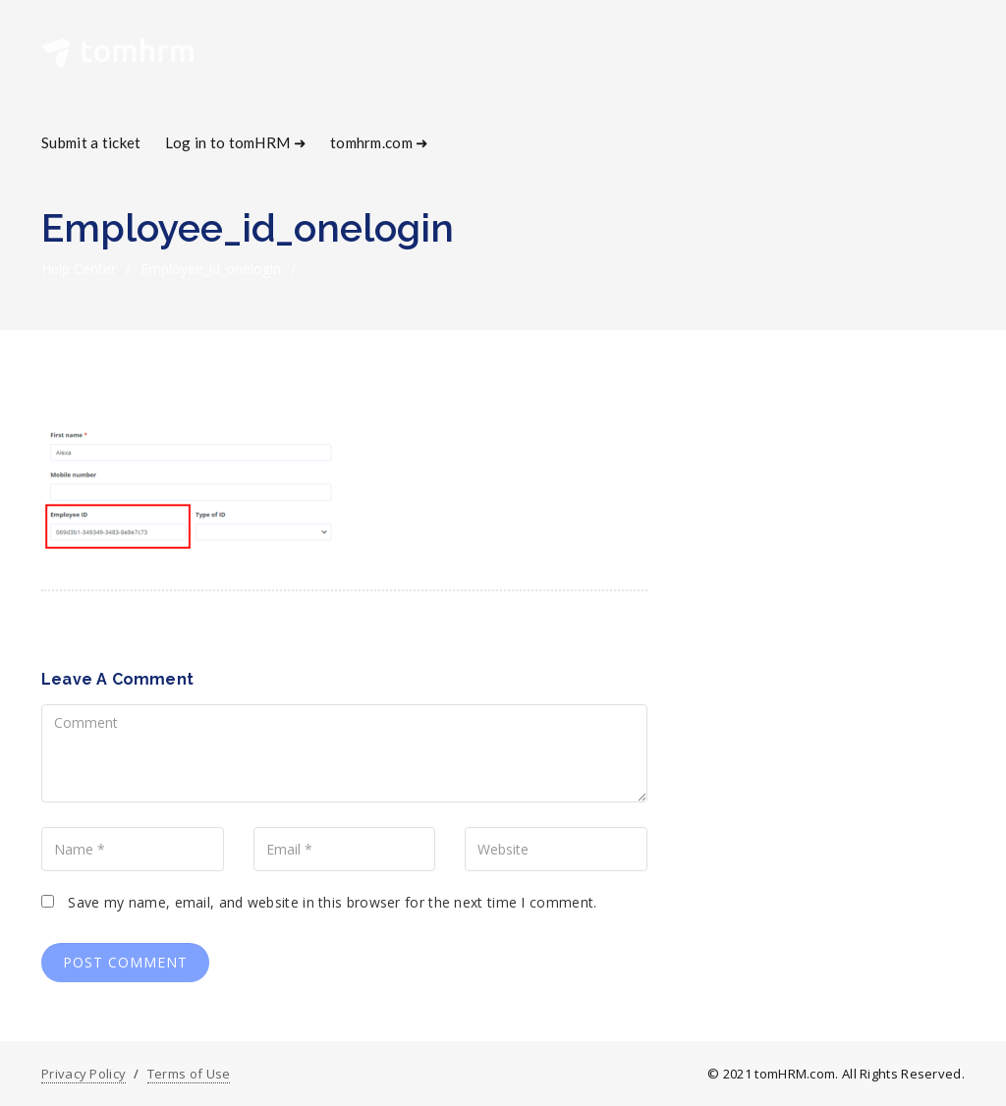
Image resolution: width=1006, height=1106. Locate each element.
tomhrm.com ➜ (379, 142)
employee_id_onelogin (210, 268)
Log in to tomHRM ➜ (236, 142)
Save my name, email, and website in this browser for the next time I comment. (332, 902)
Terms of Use (189, 1073)
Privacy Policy (83, 1073)
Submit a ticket (91, 142)
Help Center (78, 268)
